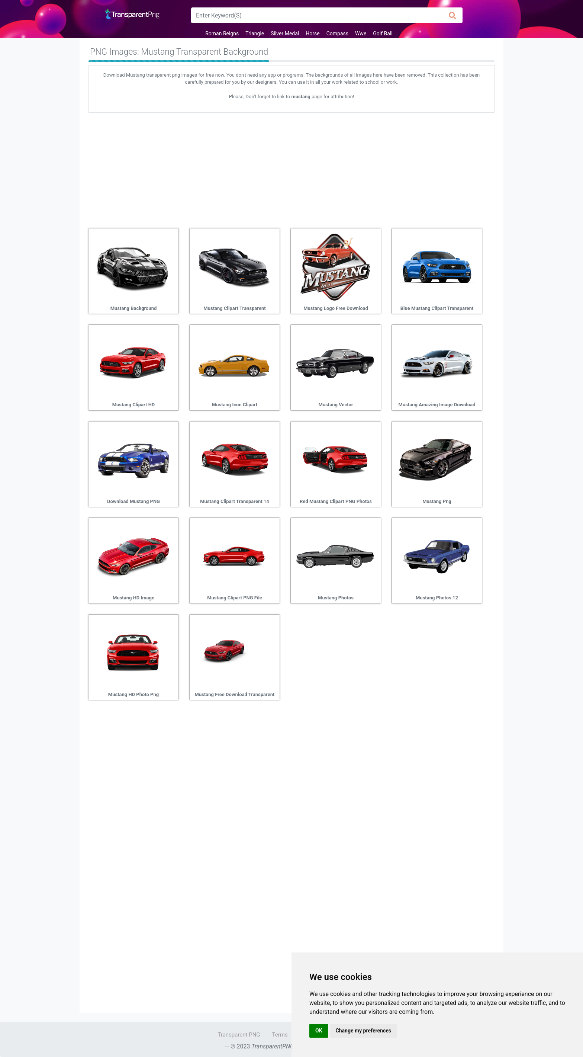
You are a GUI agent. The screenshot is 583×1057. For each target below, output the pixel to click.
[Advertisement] (291, 168)
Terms (280, 1034)
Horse (312, 33)
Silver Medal (285, 33)
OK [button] (318, 1031)
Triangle (254, 33)
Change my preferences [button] (363, 1031)
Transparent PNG (239, 1034)
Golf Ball (382, 33)
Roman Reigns (222, 33)
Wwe (360, 33)
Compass (337, 33)
